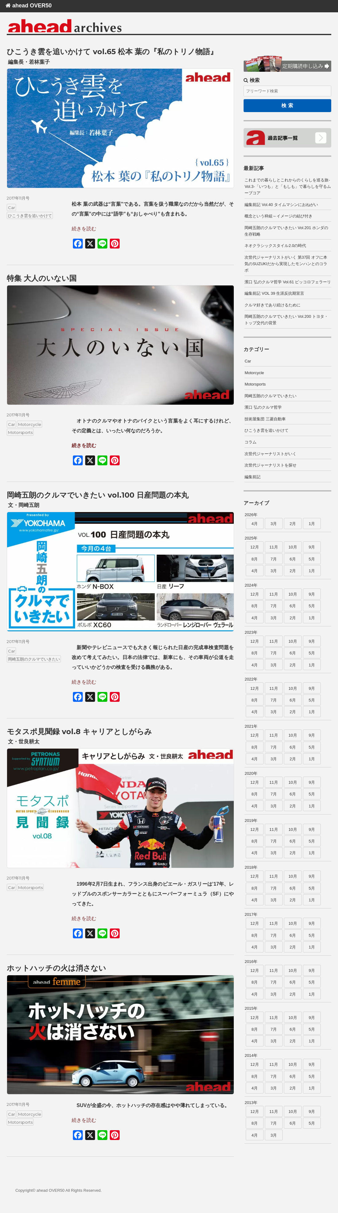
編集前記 (252, 477)
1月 (312, 523)
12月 (254, 547)
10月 (292, 547)
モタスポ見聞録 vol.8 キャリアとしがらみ (79, 731)
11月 (273, 547)
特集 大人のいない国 (42, 278)
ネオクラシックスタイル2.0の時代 (275, 245)
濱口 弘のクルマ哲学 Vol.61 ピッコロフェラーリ (288, 282)
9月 (312, 547)
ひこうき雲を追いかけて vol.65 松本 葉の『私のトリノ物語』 (112, 51)
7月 (274, 559)
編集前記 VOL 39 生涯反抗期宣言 (274, 293)
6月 (293, 559)
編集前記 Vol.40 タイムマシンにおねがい (281, 204)
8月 (255, 559)
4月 (255, 523)
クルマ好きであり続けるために (272, 305)
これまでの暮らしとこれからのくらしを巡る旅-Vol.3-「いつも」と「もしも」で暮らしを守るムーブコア (288, 186)
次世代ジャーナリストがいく (270, 453)
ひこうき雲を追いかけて (30, 215)
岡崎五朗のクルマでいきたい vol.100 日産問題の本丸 (98, 495)
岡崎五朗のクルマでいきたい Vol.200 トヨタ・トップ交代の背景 (286, 319)
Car (11, 207)
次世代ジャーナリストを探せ (270, 465)
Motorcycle (29, 424)
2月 (293, 523)
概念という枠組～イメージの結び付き (278, 216)
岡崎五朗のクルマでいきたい (34, 659)
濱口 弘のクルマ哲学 (263, 407)
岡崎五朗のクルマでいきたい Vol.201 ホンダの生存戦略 (286, 231)
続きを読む (84, 228)
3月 (274, 523)
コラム (250, 442)
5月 (312, 559)
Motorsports (20, 432)
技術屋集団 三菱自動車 (265, 419)
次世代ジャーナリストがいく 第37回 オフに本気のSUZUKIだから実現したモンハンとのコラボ (286, 264)
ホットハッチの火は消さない (56, 968)
